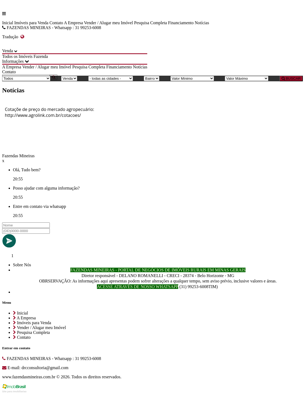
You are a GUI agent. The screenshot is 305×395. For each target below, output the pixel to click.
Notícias (202, 22)
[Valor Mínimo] (192, 78)
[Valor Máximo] (246, 78)
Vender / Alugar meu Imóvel (108, 22)
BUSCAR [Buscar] (291, 78)
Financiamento (181, 22)
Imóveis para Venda (31, 22)
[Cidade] (110, 78)
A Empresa (73, 22)
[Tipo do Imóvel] (26, 78)
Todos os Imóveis (17, 56)
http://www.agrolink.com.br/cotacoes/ (43, 115)
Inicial (7, 22)
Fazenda (41, 56)
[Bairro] (151, 78)
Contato (56, 22)
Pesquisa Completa (150, 22)
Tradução (13, 36)
